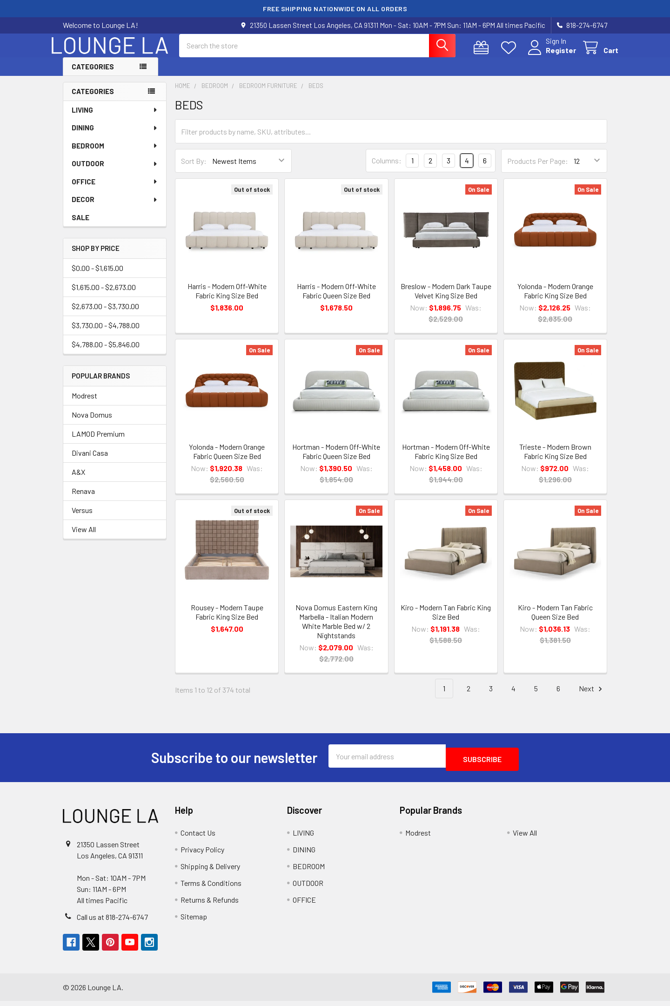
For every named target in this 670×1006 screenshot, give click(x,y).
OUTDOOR (115, 172)
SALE (80, 226)
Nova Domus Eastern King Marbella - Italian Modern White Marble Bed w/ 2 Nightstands (336, 629)
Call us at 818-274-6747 (112, 922)
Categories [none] (93, 99)
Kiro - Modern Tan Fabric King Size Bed (446, 620)
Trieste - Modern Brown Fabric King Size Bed (555, 460)
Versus (82, 518)
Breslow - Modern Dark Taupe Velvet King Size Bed (446, 299)
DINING (115, 136)
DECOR (115, 207)
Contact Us (198, 837)
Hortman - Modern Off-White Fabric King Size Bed (446, 460)
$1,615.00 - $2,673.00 (104, 295)
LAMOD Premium (98, 442)
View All (84, 537)
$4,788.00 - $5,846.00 (106, 352)
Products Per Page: (537, 169)
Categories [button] (93, 75)
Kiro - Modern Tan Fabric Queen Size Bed (555, 620)
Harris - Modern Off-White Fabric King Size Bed (227, 299)
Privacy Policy (202, 854)
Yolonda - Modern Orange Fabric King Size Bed (555, 299)
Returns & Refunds (210, 904)
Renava (83, 499)
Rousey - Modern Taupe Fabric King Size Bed (227, 620)
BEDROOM (115, 154)
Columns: (387, 168)
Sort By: (194, 169)
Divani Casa (90, 461)
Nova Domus (92, 423)
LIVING (115, 118)
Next (592, 697)
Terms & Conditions (211, 888)
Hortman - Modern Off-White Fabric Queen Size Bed (336, 460)
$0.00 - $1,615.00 (97, 276)
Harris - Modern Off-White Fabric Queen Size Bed (336, 299)
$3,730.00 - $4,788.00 (106, 333)
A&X (78, 480)
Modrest (84, 403)
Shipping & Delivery (210, 871)
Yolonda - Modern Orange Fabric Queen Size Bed (227, 460)
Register (550, 55)
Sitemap (194, 921)
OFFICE (115, 190)
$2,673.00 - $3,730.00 (105, 314)
